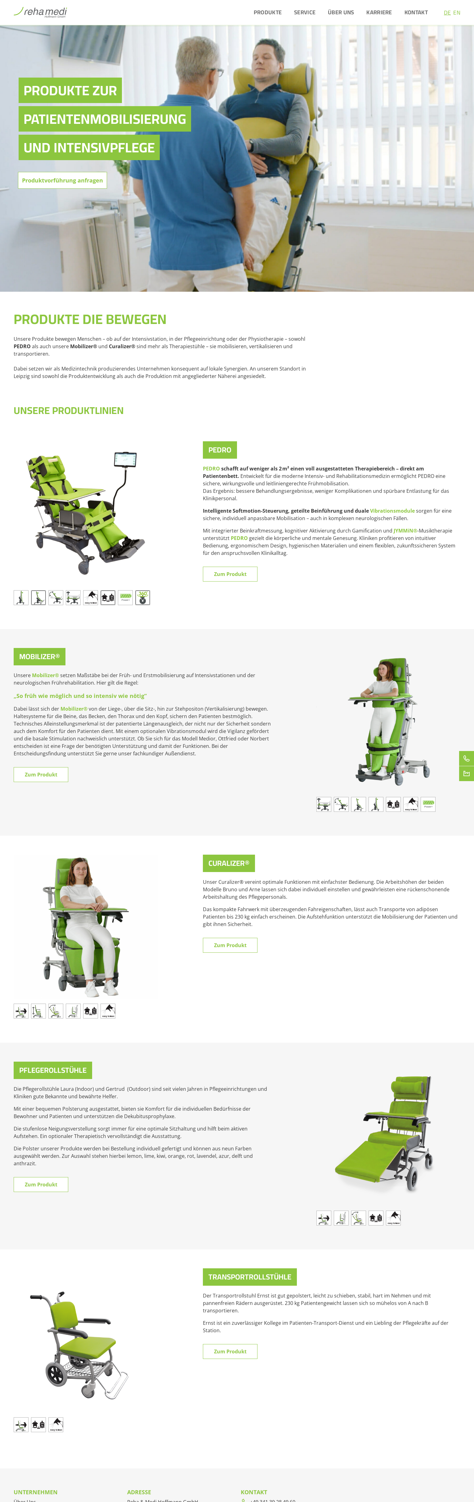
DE (447, 12)
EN (456, 12)
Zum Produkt (230, 574)
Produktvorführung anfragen (62, 180)
